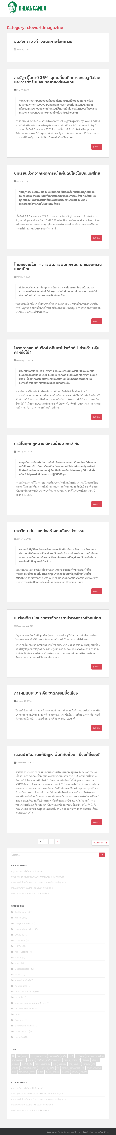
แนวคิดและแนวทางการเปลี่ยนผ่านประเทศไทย (30, 893)
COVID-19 (19, 934)
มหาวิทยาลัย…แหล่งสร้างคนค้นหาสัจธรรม (49, 531)
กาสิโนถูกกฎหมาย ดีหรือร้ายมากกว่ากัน (47, 443)
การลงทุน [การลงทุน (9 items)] (31, 1060)
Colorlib (86, 1132)
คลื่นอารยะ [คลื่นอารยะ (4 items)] (95, 1060)
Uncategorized (22, 968)
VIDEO (18, 974)
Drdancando (52, 1132)
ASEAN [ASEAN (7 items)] (25, 1056)
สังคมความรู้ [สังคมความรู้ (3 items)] (23, 1072)
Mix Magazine (21, 951)
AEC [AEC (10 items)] (18, 1056)
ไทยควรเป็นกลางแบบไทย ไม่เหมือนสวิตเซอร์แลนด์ (32, 887)
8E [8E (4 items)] (13, 1056)
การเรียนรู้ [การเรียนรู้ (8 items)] (75, 1060)
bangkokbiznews (23, 923)
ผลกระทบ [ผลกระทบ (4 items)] (86, 1064)
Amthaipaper (21, 912)
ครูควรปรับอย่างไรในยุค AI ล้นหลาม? (27, 871)
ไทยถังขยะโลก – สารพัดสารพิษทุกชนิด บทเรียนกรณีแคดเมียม (58, 266)
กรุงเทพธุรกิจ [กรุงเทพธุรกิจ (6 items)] (54, 1056)
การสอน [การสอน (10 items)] (67, 1060)
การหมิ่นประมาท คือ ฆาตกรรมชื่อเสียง (46, 693)
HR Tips (18, 946)
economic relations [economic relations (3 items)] (39, 1056)
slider (17, 963)
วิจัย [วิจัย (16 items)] (58, 1068)
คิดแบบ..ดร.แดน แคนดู (25, 991)
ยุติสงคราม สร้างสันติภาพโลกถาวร (43, 41)
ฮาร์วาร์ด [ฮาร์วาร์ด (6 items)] (56, 1072)
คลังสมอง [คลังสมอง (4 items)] (85, 1060)
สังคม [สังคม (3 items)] (14, 1072)
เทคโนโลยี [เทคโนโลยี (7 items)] (65, 1072)
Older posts (100, 843)
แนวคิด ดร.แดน (21, 1031)
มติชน (17, 1014)
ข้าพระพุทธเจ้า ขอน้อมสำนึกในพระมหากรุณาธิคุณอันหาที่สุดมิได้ (37, 876)
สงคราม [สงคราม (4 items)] (65, 1068)
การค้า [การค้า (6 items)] (71, 1056)
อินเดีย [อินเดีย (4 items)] (48, 1072)
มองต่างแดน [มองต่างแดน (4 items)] (43, 1068)
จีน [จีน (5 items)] (31, 1064)
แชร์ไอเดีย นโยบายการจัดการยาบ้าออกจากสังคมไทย (57, 618)
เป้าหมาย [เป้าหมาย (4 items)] (74, 1072)
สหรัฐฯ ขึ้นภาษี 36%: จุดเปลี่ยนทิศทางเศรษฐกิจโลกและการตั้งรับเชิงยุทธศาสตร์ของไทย (57, 80)
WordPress (104, 1132)
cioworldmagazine (24, 929)
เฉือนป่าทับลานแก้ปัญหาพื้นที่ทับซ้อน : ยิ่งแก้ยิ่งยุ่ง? (57, 755)
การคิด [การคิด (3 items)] (63, 1056)
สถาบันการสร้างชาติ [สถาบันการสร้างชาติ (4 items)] (77, 1068)
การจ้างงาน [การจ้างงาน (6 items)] (80, 1056)
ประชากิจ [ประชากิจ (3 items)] (77, 1064)
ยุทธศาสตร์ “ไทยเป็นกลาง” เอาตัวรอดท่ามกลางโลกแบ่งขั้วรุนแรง (38, 882)
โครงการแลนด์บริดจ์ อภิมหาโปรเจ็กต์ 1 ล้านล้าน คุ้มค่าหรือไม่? (56, 350)
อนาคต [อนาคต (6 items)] (32, 1072)
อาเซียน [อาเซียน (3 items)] (40, 1072)
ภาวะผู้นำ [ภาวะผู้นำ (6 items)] (15, 1068)
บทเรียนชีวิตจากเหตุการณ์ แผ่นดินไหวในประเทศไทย (57, 173)
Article (18, 917)
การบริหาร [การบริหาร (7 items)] (100, 1056)
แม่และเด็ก (19, 1037)
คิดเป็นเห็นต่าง (21, 986)
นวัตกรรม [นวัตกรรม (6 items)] (62, 1064)
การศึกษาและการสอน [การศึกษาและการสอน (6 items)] (53, 1060)
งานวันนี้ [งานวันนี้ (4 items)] (25, 1064)
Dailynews (20, 940)
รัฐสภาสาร (19, 1020)
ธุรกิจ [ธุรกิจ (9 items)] (55, 1064)
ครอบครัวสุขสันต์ (22, 980)
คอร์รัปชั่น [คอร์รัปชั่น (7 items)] (15, 1064)
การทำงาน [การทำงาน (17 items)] (90, 1056)
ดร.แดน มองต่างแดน (24, 1008)
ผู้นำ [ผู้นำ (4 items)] (93, 1064)
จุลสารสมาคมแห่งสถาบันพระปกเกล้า (30, 1003)
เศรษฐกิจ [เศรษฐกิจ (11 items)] (83, 1072)
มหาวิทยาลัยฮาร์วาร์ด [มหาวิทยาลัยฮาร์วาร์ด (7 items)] (28, 1068)
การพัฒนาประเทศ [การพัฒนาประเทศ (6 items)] (18, 1060)
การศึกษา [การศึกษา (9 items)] (40, 1060)
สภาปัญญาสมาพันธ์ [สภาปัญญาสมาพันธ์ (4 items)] (94, 1068)
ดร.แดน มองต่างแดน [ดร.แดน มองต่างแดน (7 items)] (42, 1064)
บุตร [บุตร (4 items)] (70, 1064)
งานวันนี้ (18, 997)
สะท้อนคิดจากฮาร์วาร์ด (24, 1025)
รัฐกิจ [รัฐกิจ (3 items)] (52, 1068)
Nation (18, 957)
